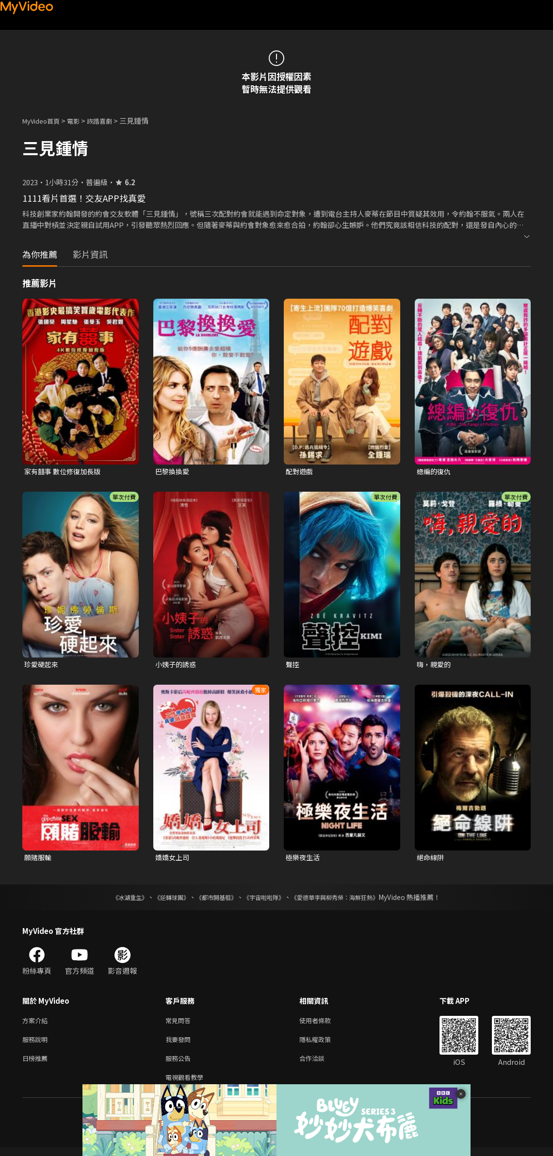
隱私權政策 (323, 1044)
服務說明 (36, 1044)
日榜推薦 (36, 1065)
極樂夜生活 (304, 859)
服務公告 (180, 1065)
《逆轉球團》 (160, 900)
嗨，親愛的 (435, 665)
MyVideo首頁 (44, 120)
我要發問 (180, 1044)
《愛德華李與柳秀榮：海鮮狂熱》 (347, 900)
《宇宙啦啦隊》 (266, 900)
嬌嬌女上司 (173, 859)
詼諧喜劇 (110, 120)
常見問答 (180, 1024)
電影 (81, 120)
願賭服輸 (38, 859)
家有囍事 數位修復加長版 (65, 471)
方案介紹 (36, 1024)
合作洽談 (319, 1065)
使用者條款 (323, 1024)
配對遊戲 (300, 471)
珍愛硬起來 (42, 665)
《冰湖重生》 (113, 900)
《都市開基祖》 (211, 900)
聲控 (293, 665)
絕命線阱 (431, 859)
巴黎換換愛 (173, 471)
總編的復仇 (435, 471)
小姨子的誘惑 (177, 665)
